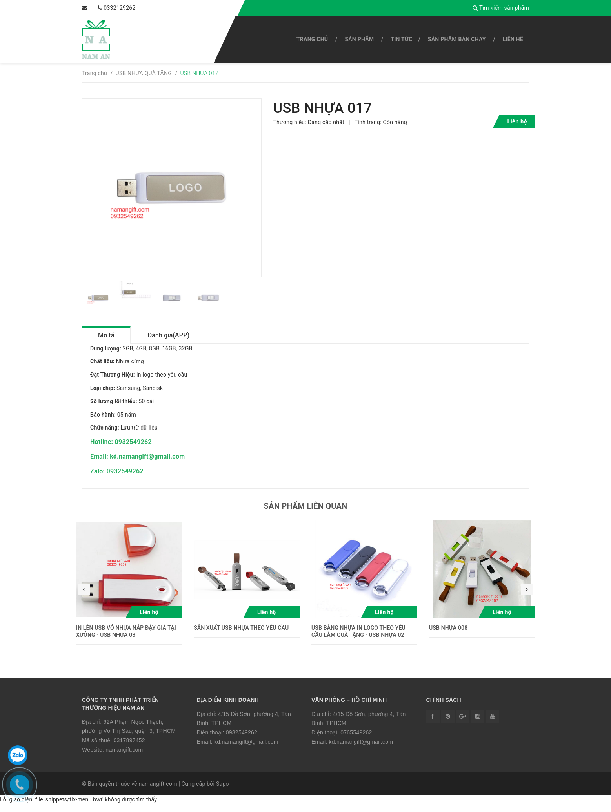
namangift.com (124, 757)
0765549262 (356, 740)
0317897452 (129, 748)
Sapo (222, 791)
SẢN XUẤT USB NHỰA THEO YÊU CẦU (241, 635)
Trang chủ (312, 39)
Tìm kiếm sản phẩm (504, 8)
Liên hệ (513, 39)
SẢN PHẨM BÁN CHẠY (457, 39)
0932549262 (241, 740)
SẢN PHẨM (359, 39)
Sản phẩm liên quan (305, 513)
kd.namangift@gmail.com (246, 750)
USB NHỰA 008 (448, 635)
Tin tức (401, 39)
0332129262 (106, 8)
